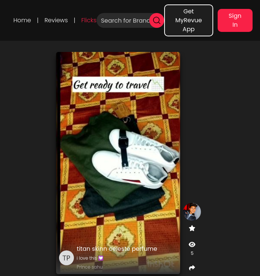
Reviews (56, 20)
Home (22, 20)
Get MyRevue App (188, 20)
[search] (156, 20)
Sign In (235, 20)
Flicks (89, 20)
